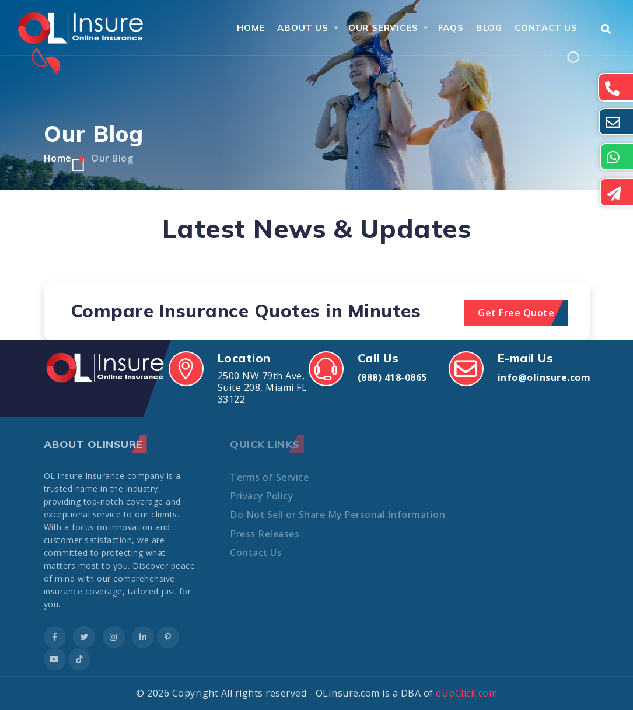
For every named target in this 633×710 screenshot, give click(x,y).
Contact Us (546, 27)
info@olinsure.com (544, 377)
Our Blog (112, 158)
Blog (489, 27)
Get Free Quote (516, 312)
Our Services (383, 27)
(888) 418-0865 (392, 377)
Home (251, 27)
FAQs (451, 27)
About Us (302, 27)
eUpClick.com (466, 693)
